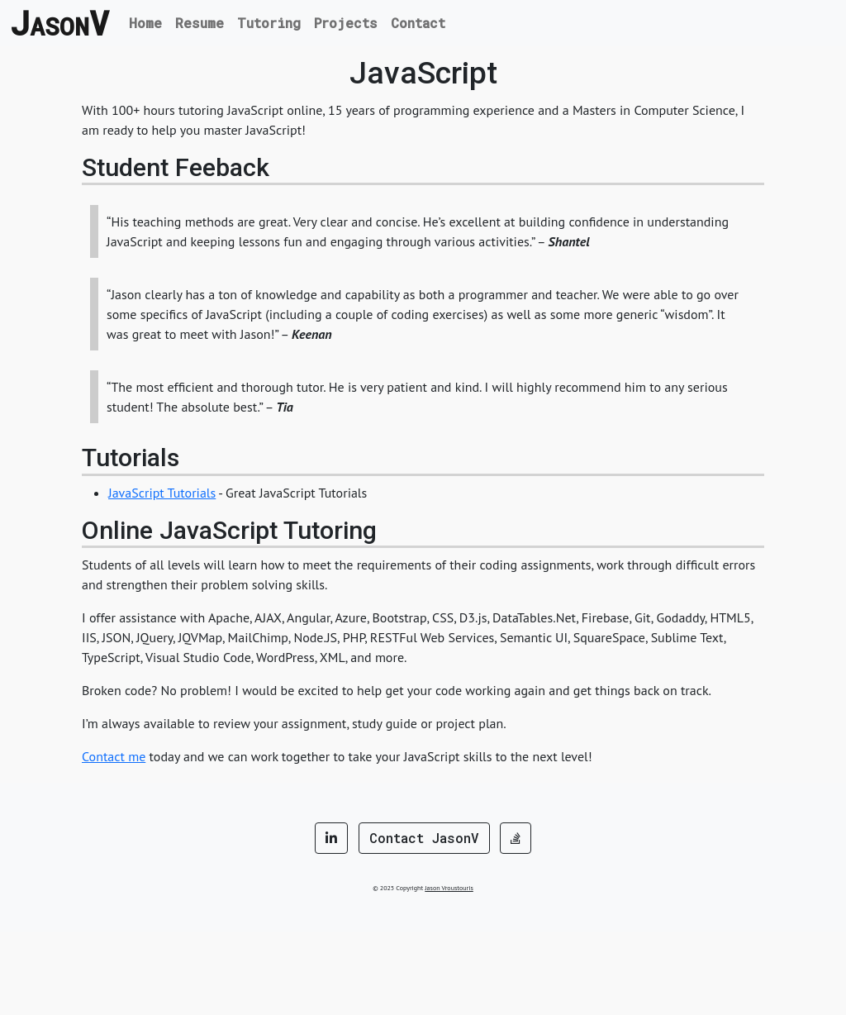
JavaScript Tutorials (162, 492)
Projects (346, 22)
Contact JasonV (424, 837)
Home (145, 22)
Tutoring (269, 22)
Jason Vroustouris (449, 888)
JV (59, 23)
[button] (331, 838)
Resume (199, 22)
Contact (418, 22)
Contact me (113, 756)
